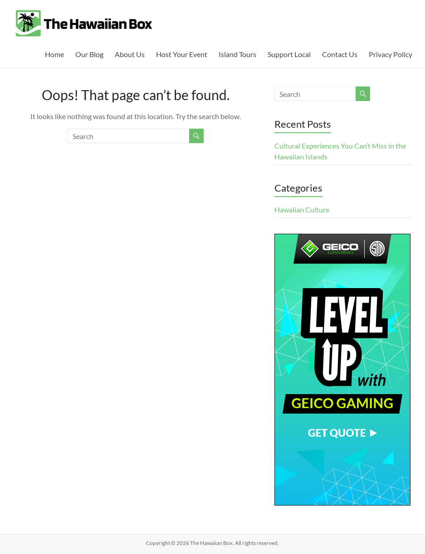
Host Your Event (181, 54)
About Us (130, 54)
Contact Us (339, 54)
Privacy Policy (390, 54)
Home (54, 54)
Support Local (289, 54)
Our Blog (89, 54)
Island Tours (237, 54)
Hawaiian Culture (301, 209)
